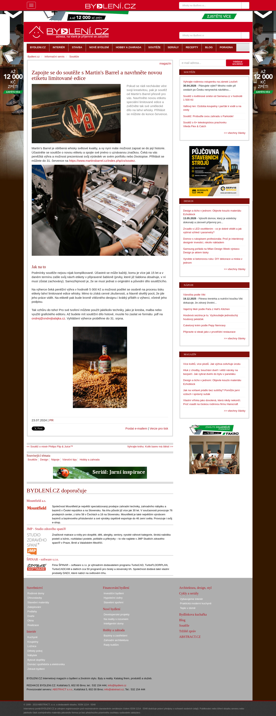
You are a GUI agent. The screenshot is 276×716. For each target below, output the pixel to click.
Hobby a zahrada (90, 459)
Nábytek (32, 655)
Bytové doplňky (36, 659)
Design (44, 459)
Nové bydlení (111, 609)
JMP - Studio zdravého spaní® (46, 529)
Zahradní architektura (116, 640)
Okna (30, 620)
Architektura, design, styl (195, 587)
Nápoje (55, 459)
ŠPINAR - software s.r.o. (43, 559)
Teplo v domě (188, 608)
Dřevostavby (34, 597)
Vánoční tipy (69, 459)
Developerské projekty (117, 614)
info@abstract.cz (114, 689)
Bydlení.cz (34, 56)
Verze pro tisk (159, 428)
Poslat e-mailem (136, 428)
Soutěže (32, 459)
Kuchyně (32, 637)
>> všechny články (234, 132)
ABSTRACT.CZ (190, 636)
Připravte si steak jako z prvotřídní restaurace (209, 331)
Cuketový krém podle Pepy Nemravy (204, 325)
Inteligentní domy (114, 623)
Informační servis (54, 56)
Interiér (31, 631)
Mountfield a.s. (36, 500)
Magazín (190, 354)
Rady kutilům (111, 644)
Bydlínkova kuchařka (193, 614)
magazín (165, 63)
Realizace (33, 625)
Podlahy (32, 611)
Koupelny (32, 641)
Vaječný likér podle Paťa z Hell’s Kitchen (206, 309)
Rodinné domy (35, 593)
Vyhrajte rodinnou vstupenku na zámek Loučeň (210, 81)
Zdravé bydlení (36, 668)
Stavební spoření (113, 602)
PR (51, 420)
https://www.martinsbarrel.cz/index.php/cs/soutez (102, 160)
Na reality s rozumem (116, 619)
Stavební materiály (38, 602)
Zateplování (34, 607)
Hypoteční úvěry (113, 597)
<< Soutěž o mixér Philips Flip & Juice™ (50, 446)
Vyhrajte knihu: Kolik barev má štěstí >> (150, 446)
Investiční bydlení (114, 593)
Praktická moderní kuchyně (196, 603)
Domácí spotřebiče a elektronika (46, 664)
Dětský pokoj (34, 650)
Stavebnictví (35, 587)
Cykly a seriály (189, 593)
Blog (182, 620)
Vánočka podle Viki (194, 294)
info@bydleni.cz (117, 685)
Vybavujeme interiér (191, 598)
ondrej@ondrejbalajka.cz (48, 318)
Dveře (31, 616)
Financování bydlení (116, 587)
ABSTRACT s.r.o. (62, 689)
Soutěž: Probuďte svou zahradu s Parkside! (208, 116)
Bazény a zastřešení (115, 635)
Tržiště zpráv (187, 631)
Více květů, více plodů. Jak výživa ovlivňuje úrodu (211, 363)
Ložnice (32, 646)
